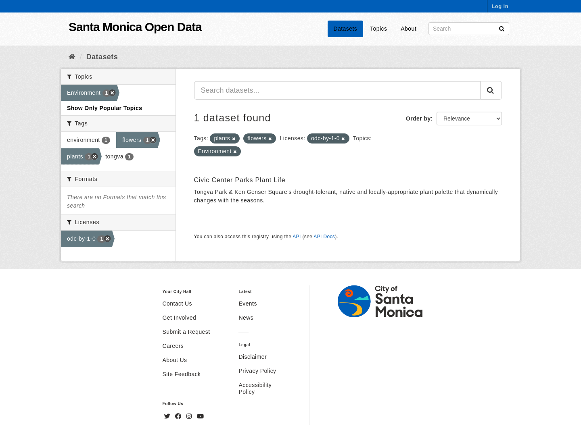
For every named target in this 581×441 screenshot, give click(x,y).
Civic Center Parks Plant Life (240, 180)
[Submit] (501, 28)
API (297, 236)
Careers (173, 346)
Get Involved (179, 317)
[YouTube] (200, 416)
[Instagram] (190, 416)
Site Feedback (182, 374)
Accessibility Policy (255, 388)
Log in (499, 6)
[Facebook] (179, 416)
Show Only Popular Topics (104, 108)
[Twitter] (168, 416)
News (245, 317)
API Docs (324, 236)
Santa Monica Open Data (135, 26)
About (408, 28)
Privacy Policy (257, 371)
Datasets (345, 28)
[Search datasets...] (337, 90)
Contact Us (177, 303)
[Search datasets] (468, 28)
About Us (175, 360)
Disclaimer (252, 357)
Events (247, 303)
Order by (418, 118)
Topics (378, 28)
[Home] (72, 57)
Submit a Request (186, 332)
